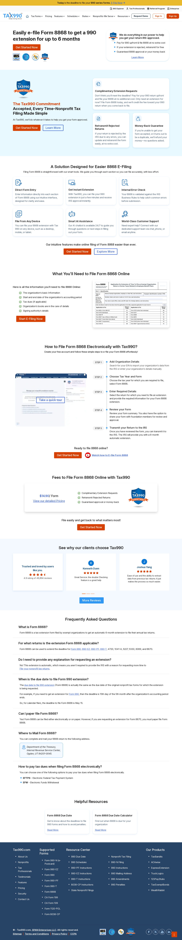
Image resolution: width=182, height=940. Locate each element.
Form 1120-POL (52, 908)
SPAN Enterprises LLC (44, 930)
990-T (103, 649)
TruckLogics (157, 873)
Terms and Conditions (37, 933)
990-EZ (86, 649)
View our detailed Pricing (49, 501)
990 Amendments (120, 879)
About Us (23, 856)
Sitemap (17, 933)
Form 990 (76, 649)
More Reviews (91, 600)
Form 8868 (50, 891)
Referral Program (157, 8)
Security (22, 893)
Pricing (21, 888)
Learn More (138, 57)
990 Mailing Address (121, 873)
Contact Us (23, 899)
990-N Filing (117, 862)
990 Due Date (78, 856)
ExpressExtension (160, 867)
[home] (27, 16)
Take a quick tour (50, 400)
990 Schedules (79, 862)
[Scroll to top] (174, 934)
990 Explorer (118, 8)
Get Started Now (27, 47)
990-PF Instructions (81, 867)
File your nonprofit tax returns (34, 668)
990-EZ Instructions (81, 873)
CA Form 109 (51, 903)
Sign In (158, 16)
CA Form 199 (51, 897)
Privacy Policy (59, 933)
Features (22, 882)
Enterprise (174, 8)
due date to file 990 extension (39, 685)
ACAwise (155, 862)
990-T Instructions (80, 879)
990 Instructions (119, 867)
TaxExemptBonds (160, 884)
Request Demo (141, 16)
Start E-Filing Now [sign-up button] (31, 319)
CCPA (73, 933)
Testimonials (24, 876)
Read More (52, 830)
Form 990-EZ (51, 869)
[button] (37, 16)
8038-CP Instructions (82, 884)
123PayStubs (158, 879)
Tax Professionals (137, 8)
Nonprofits (23, 862)
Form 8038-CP (52, 914)
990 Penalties (118, 884)
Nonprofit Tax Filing (121, 856)
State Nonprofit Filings (82, 890)
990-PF (95, 649)
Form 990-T (51, 886)
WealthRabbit (157, 890)
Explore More (106, 251)
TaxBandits (157, 856)
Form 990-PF (51, 880)
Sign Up (173, 16)
